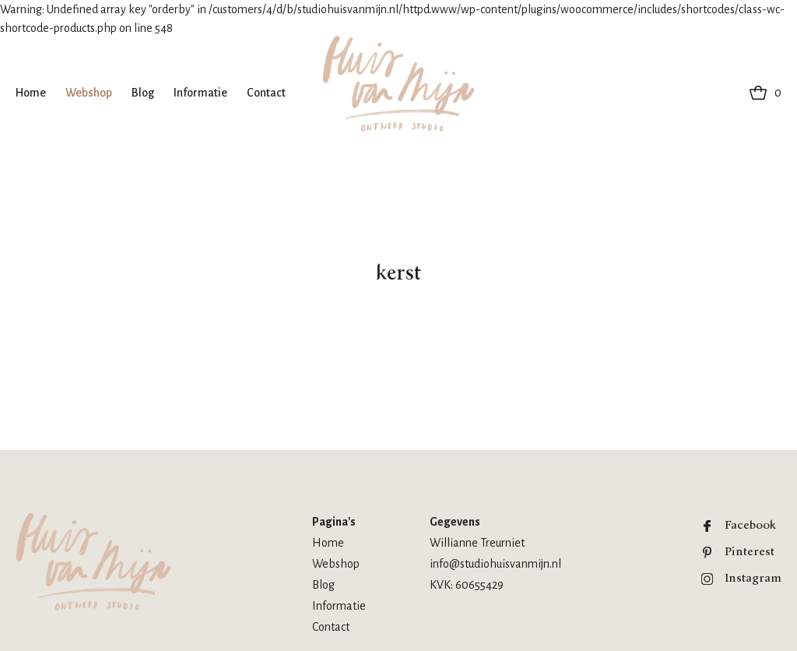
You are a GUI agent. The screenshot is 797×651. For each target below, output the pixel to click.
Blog (143, 92)
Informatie (200, 92)
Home (31, 92)
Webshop (88, 92)
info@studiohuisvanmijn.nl (495, 564)
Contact (266, 92)
